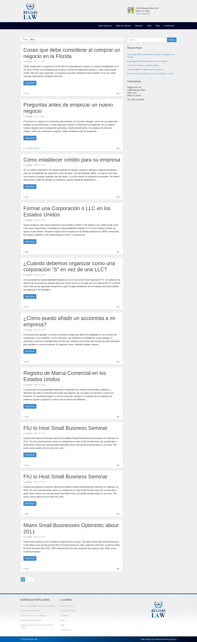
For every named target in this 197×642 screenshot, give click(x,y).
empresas (35, 148)
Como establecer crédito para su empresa (71, 160)
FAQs (149, 26)
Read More (30, 83)
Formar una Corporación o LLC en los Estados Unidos (150, 74)
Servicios (139, 26)
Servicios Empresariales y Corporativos (37, 606)
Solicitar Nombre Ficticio (31, 620)
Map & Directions (143, 14)
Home (25, 39)
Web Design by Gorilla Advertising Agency (158, 639)
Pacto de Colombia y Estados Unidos (143, 65)
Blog (158, 26)
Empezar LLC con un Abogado (34, 615)
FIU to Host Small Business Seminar (65, 428)
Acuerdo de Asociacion (30, 611)
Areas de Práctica (123, 26)
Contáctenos (169, 26)
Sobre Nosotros (105, 26)
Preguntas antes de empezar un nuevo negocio (147, 61)
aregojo (29, 61)
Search (172, 40)
